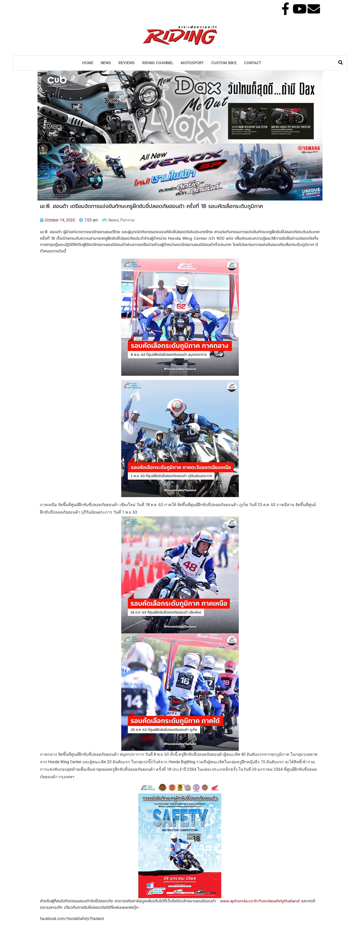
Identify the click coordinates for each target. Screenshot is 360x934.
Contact (252, 63)
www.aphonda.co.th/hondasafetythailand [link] (260, 901)
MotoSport (192, 63)
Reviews (126, 63)
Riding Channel (157, 63)
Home (87, 63)
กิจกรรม (127, 220)
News (106, 63)
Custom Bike (223, 63)
